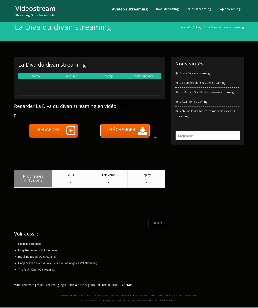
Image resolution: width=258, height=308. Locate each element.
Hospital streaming (30, 243)
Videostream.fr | (25, 285)
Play (198, 27)
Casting (107, 76)
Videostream (35, 8)
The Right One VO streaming (36, 269)
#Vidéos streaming (130, 9)
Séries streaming (198, 9)
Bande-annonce (143, 76)
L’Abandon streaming (193, 101)
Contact (127, 285)
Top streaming (229, 9)
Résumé (71, 76)
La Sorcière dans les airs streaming (202, 83)
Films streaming (167, 9)
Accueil (185, 27)
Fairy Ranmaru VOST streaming (38, 250)
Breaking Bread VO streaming (37, 256)
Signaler (157, 222)
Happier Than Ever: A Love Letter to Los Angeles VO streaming (57, 263)
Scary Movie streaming (195, 73)
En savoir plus (170, 300)
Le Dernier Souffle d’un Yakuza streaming (207, 92)
